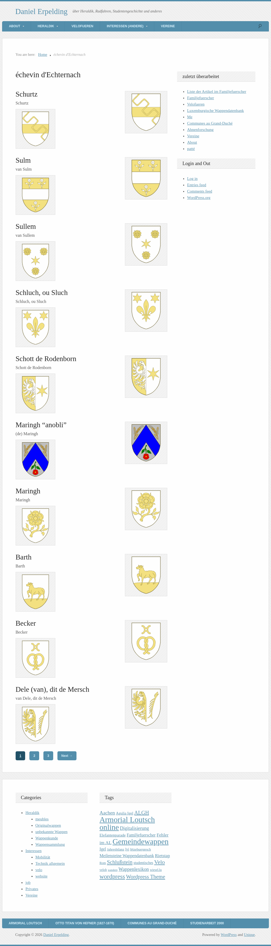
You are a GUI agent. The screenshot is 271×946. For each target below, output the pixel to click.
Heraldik (46, 26)
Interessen (33, 851)
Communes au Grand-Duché (210, 123)
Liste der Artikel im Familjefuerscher (216, 91)
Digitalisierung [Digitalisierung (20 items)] (134, 828)
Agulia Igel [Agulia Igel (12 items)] (124, 813)
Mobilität (42, 857)
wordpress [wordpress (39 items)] (112, 876)
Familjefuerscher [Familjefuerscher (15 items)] (141, 835)
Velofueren (82, 26)
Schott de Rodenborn (46, 359)
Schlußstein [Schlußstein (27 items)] (120, 862)
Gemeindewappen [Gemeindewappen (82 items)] (140, 841)
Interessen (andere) (125, 26)
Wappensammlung (50, 844)
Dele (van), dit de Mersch (52, 689)
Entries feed (196, 185)
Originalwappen (48, 825)
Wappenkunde (46, 838)
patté (191, 149)
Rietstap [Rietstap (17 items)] (162, 855)
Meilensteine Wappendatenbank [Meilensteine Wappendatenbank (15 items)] (127, 855)
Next (67, 756)
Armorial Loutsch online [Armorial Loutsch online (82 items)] (127, 823)
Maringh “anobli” (41, 425)
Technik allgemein (50, 863)
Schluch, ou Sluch (42, 293)
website (41, 876)
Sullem (26, 226)
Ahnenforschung (200, 130)
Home (42, 55)
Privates (31, 889)
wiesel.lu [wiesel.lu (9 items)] (156, 870)
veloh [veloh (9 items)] (103, 870)
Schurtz (27, 94)
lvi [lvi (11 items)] (127, 849)
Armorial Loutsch (25, 923)
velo (38, 870)
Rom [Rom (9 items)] (103, 863)
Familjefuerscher (200, 98)
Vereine (168, 26)
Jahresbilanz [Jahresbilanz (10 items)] (115, 849)
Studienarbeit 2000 (207, 923)
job (27, 882)
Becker (26, 623)
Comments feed (199, 191)
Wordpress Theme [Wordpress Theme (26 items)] (145, 877)
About (14, 26)
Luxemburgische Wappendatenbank (215, 110)
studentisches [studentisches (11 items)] (143, 863)
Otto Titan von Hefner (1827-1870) (84, 923)
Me (189, 117)
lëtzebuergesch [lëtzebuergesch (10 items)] (140, 849)
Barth (23, 557)
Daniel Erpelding (41, 11)
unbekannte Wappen (51, 832)
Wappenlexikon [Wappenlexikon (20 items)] (134, 869)
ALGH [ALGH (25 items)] (141, 813)
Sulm (23, 160)
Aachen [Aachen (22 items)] (107, 813)
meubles (42, 819)
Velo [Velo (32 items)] (159, 862)
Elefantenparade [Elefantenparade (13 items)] (113, 835)
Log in (192, 178)
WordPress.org (198, 197)
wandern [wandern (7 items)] (113, 869)
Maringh (28, 491)
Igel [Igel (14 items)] (103, 849)
